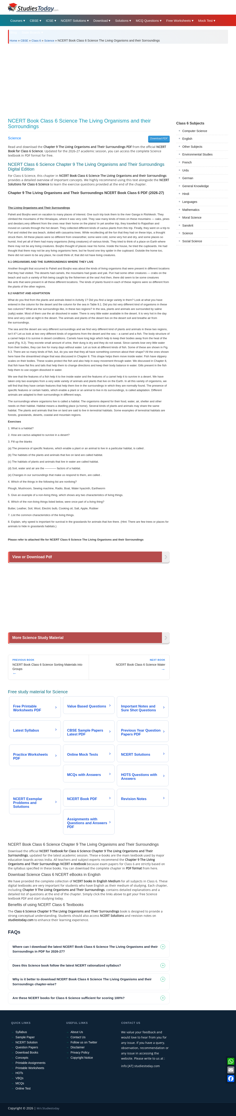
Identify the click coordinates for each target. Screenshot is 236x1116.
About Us (77, 1032)
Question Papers (27, 1047)
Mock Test (205, 20)
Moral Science (191, 217)
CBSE (34, 20)
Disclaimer (78, 1047)
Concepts (22, 1057)
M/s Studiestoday (48, 1108)
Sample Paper (25, 1037)
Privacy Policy (80, 1052)
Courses (16, 20)
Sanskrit (187, 225)
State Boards (31, 32)
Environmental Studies (197, 154)
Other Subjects (192, 146)
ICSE (50, 20)
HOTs (19, 1073)
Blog (13, 32)
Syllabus (21, 1032)
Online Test (23, 1088)
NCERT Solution (27, 1042)
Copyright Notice (82, 1057)
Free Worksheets (178, 20)
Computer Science (194, 131)
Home (13, 40)
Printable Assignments (31, 1063)
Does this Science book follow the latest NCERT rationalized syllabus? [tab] (67, 965)
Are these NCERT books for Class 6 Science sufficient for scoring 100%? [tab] (69, 998)
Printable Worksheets (30, 1068)
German (187, 178)
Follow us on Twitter (84, 1042)
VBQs (20, 1078)
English (187, 138)
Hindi (185, 194)
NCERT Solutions (73, 20)
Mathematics (190, 209)
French (187, 162)
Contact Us (78, 1037)
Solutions (121, 20)
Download (100, 20)
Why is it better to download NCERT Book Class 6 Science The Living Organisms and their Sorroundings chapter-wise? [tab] (82, 981)
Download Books (27, 1052)
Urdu (185, 170)
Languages (189, 202)
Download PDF (159, 138)
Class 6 (36, 40)
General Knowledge (195, 186)
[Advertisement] (118, 79)
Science (49, 40)
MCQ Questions (147, 20)
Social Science (192, 241)
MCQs (20, 1083)
